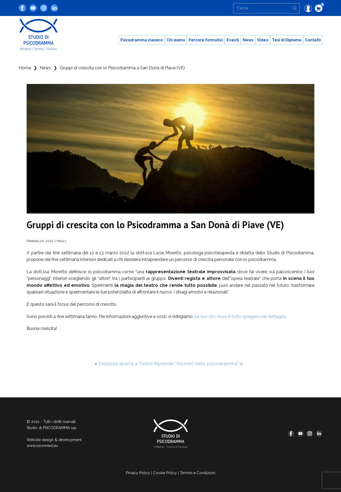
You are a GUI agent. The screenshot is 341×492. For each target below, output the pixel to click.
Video (262, 40)
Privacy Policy (138, 473)
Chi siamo (176, 40)
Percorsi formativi (206, 40)
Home (25, 67)
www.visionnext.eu (42, 445)
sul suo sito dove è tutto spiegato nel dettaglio (240, 316)
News (248, 40)
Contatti (313, 40)
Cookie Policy (165, 473)
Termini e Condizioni (197, 473)
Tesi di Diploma (286, 40)
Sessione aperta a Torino (125, 363)
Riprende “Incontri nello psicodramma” (196, 363)
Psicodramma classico (141, 40)
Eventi (233, 40)
